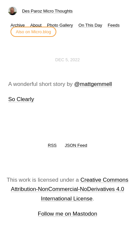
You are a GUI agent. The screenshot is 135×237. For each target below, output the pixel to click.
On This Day (90, 25)
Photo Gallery (60, 25)
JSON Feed (76, 145)
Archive (18, 25)
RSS (52, 145)
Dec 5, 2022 (67, 59)
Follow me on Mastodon (67, 214)
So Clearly (21, 99)
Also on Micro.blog (33, 31)
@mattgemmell (93, 84)
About (35, 25)
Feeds (114, 25)
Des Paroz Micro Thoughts (47, 11)
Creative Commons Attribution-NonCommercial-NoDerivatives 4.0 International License (69, 189)
